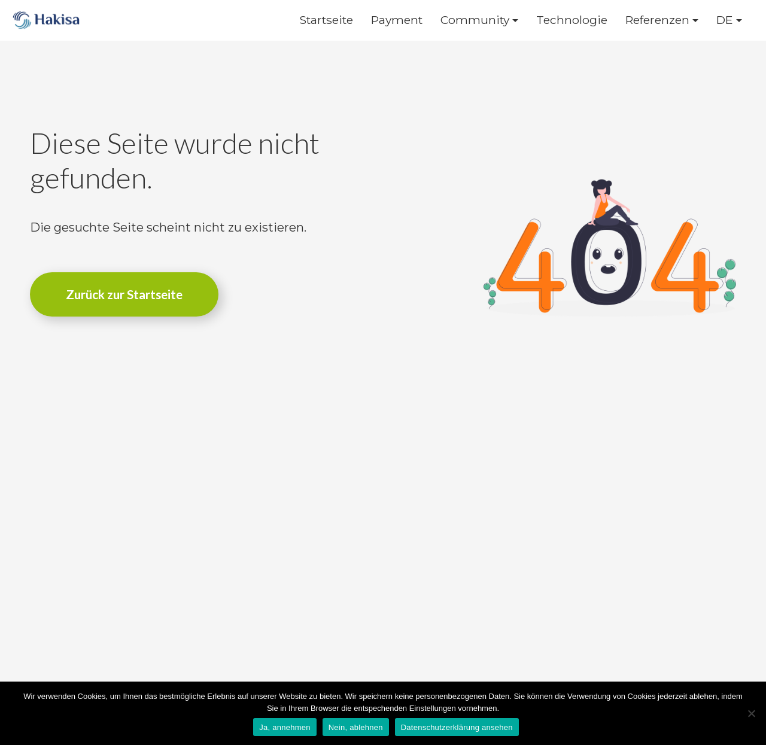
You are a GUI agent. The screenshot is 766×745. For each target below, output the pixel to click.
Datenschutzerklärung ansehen (457, 727)
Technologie (571, 20)
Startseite (326, 20)
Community (474, 20)
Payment (396, 20)
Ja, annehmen (284, 727)
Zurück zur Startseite (124, 294)
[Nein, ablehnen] (751, 713)
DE (724, 20)
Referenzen (657, 20)
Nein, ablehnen (356, 727)
